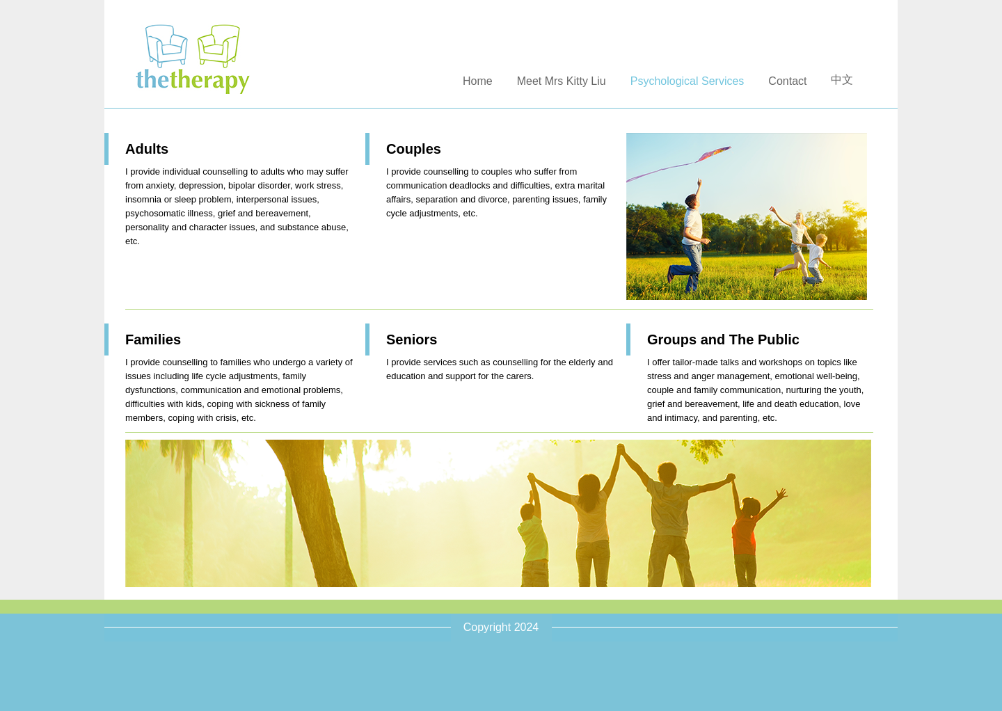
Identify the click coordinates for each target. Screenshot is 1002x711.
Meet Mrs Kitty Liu (561, 81)
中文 (842, 80)
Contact (787, 81)
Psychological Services (687, 81)
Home (478, 81)
